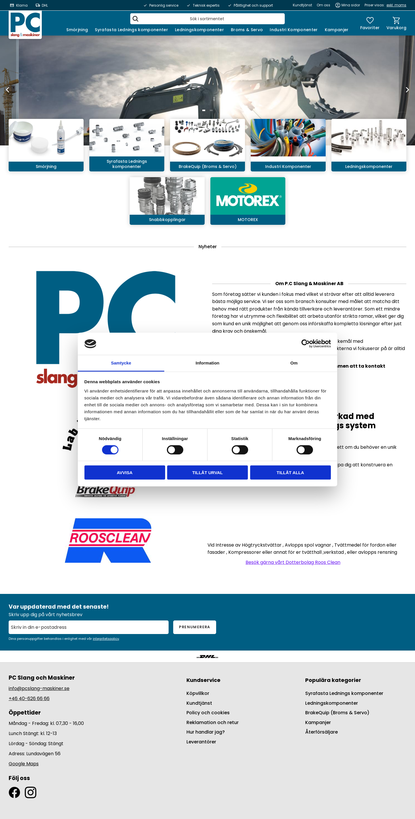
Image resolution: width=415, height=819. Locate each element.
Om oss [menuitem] (323, 5)
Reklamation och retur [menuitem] (212, 722)
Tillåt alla (290, 472)
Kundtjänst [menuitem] (302, 5)
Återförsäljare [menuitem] (321, 732)
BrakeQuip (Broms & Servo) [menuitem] (337, 712)
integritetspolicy (106, 638)
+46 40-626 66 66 (29, 698)
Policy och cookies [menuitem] (208, 712)
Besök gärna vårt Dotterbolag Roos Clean (293, 562)
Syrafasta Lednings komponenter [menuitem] (131, 30)
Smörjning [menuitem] (77, 30)
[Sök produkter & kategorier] (207, 18)
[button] (370, 23)
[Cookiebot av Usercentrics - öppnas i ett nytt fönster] (305, 343)
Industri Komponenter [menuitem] (294, 30)
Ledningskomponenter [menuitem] (199, 30)
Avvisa (125, 472)
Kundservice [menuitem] (203, 680)
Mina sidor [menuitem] (351, 5)
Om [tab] (293, 362)
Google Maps (24, 763)
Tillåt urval (207, 472)
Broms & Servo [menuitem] (247, 30)
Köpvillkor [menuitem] (197, 693)
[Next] (407, 89)
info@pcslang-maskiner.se (39, 688)
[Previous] (8, 89)
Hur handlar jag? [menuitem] (205, 732)
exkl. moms (396, 5)
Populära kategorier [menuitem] (333, 680)
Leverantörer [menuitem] (201, 741)
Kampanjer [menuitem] (337, 30)
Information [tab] (208, 362)
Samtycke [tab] (121, 362)
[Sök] (135, 18)
